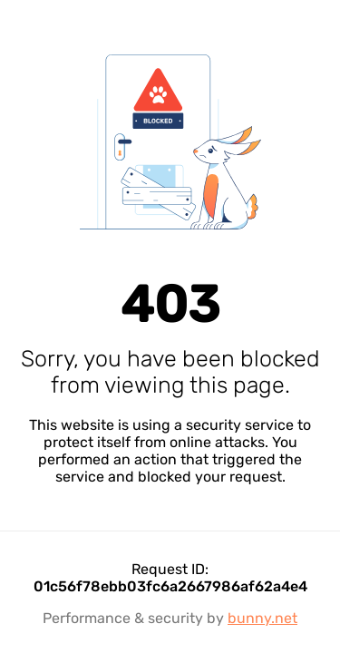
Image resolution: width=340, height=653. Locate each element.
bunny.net (262, 618)
